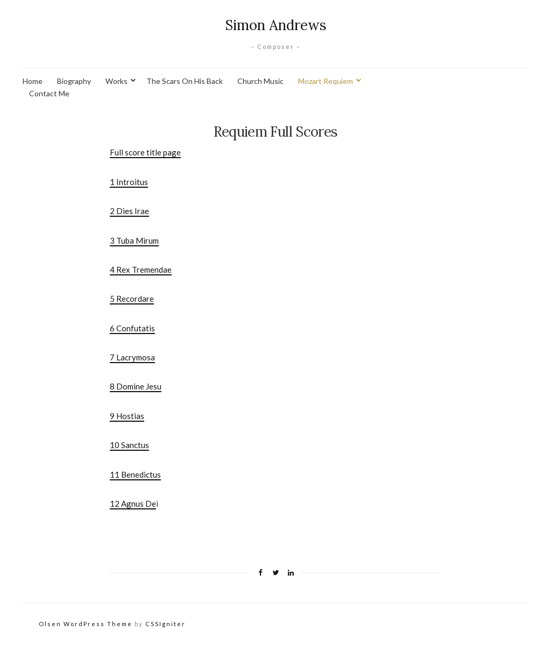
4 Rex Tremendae (141, 269)
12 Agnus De (133, 503)
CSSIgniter (165, 623)
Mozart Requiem (325, 81)
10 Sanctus (129, 445)
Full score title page (145, 152)
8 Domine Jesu (135, 386)
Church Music (260, 81)
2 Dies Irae (129, 211)
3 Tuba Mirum (134, 240)
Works (116, 81)
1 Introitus (129, 182)
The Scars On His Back (184, 81)
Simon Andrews (276, 25)
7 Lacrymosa (132, 357)
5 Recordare (132, 298)
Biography (74, 81)
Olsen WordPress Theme (85, 623)
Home (33, 81)
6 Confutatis (132, 328)
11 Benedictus (135, 474)
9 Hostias (127, 416)
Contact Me (49, 93)
